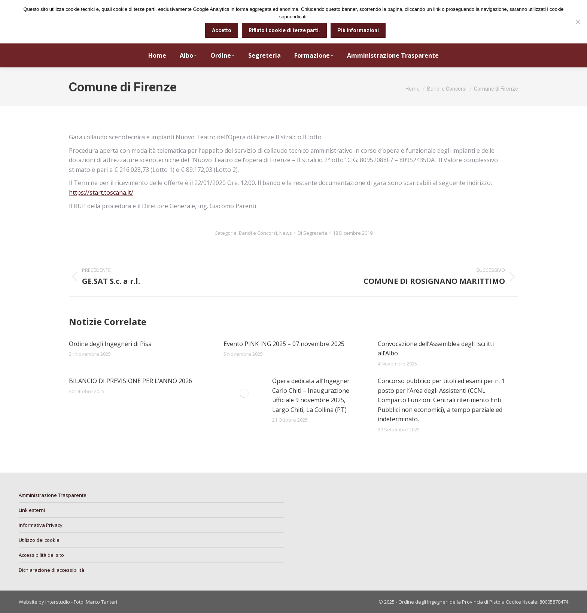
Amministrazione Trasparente (52, 495)
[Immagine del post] (244, 393)
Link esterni (32, 510)
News (285, 233)
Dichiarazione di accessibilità (51, 570)
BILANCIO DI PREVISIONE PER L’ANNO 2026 (130, 381)
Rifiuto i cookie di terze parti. (284, 30)
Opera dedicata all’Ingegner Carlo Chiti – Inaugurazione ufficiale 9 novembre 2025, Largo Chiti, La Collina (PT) (311, 395)
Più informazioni (358, 30)
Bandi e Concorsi (258, 233)
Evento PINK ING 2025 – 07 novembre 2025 (283, 344)
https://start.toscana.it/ (101, 192)
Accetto (221, 30)
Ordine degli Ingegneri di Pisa (110, 344)
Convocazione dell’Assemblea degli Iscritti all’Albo (436, 349)
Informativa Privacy (41, 525)
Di (312, 233)
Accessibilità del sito (41, 555)
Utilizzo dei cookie (39, 540)
